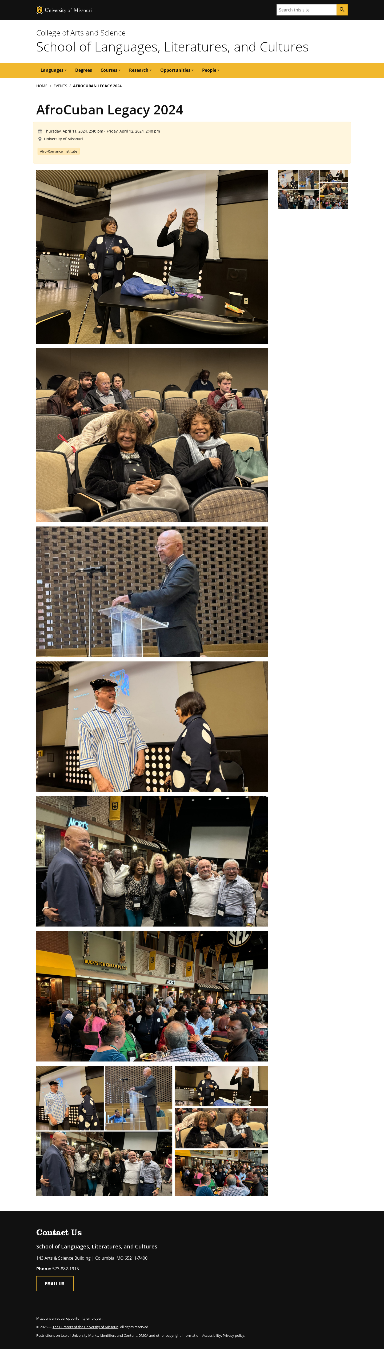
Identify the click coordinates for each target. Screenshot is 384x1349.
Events (60, 85)
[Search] (342, 9)
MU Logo (39, 10)
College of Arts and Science (81, 32)
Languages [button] (52, 70)
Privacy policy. (234, 1335)
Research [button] (139, 70)
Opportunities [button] (175, 70)
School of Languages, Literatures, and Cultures (172, 46)
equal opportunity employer (79, 1318)
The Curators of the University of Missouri (85, 1326)
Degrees (83, 70)
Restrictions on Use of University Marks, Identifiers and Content (86, 1335)
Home (41, 85)
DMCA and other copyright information (169, 1335)
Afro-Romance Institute (58, 151)
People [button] (209, 70)
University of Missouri (68, 11)
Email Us (55, 1283)
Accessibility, (212, 1335)
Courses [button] (109, 70)
